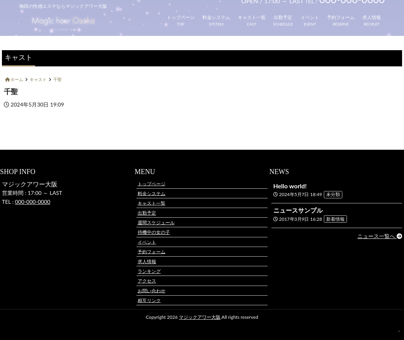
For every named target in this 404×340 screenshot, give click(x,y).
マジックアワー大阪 (200, 317)
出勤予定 (283, 13)
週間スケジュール (156, 222)
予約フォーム (341, 13)
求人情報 (371, 13)
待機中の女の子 (154, 232)
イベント (310, 13)
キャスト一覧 (252, 13)
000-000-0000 (32, 201)
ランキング (149, 271)
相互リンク (149, 300)
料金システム (216, 13)
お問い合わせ (151, 290)
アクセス (147, 281)
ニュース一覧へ (379, 236)
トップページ (181, 13)
